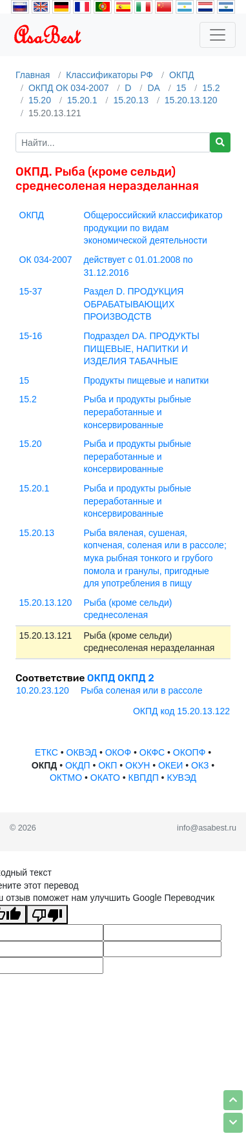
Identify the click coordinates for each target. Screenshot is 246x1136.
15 (181, 88)
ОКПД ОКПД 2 (120, 678)
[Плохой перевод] (47, 914)
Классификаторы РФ (109, 75)
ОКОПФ (189, 752)
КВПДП (143, 777)
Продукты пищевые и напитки (146, 380)
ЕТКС (46, 752)
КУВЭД (181, 777)
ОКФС (152, 752)
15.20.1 (82, 100)
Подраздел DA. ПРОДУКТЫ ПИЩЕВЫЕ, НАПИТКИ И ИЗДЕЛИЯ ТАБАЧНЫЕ (142, 348)
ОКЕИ (170, 765)
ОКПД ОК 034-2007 (68, 88)
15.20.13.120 (191, 100)
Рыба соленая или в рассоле (142, 690)
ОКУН (137, 765)
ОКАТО (105, 777)
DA (153, 88)
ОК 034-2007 (45, 259)
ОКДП (77, 765)
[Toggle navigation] (218, 35)
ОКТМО (66, 777)
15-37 (31, 291)
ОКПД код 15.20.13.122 (181, 711)
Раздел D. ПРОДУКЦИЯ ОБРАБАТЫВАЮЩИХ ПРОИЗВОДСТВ (134, 304)
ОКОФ (118, 752)
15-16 (31, 336)
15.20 (39, 100)
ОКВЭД (82, 752)
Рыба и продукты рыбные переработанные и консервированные (138, 411)
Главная (32, 75)
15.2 (211, 88)
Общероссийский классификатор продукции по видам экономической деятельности (153, 227)
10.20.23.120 (42, 690)
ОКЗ (200, 765)
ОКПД (181, 75)
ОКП (107, 765)
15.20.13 (131, 100)
